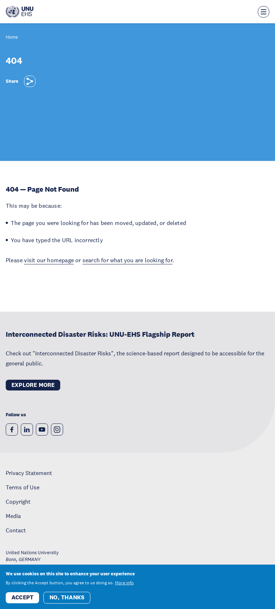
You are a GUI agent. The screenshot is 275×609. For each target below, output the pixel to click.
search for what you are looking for (127, 260)
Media (13, 515)
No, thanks (66, 600)
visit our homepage (49, 260)
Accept (22, 600)
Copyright (18, 501)
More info (124, 586)
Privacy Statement (29, 472)
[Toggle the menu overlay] (263, 12)
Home (12, 37)
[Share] (29, 81)
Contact (16, 530)
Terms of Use (22, 487)
